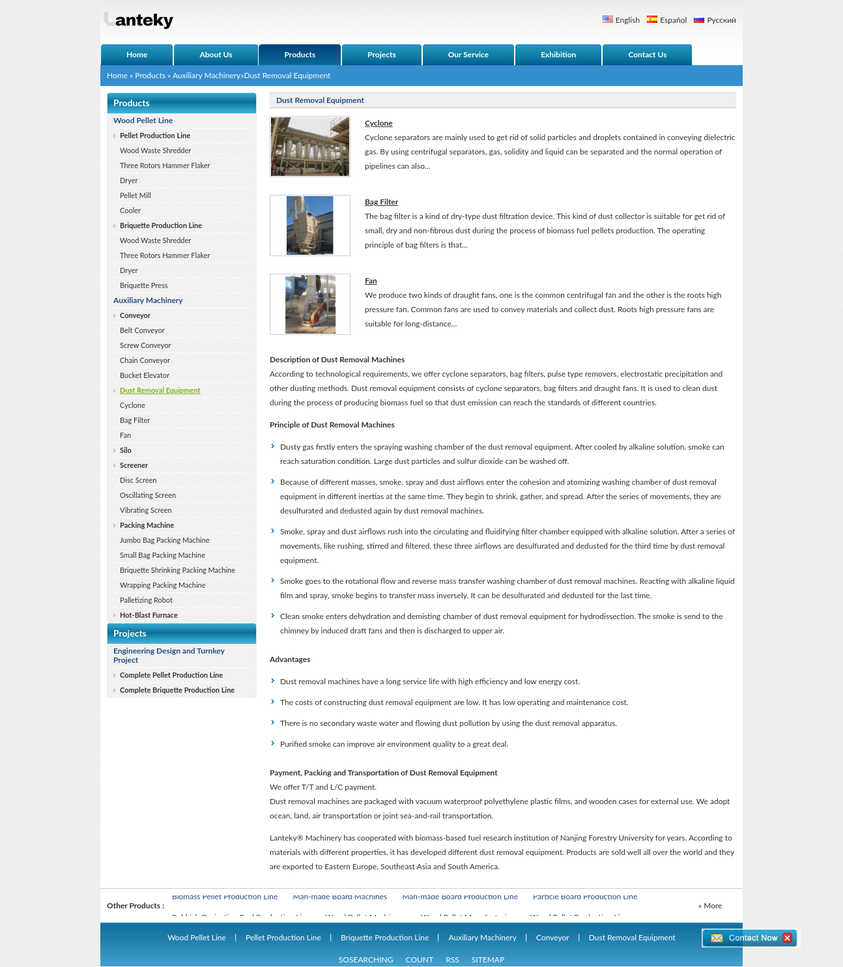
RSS (452, 959)
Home (117, 75)
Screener (134, 465)
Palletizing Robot (146, 600)
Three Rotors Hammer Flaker (165, 165)
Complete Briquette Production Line (177, 690)
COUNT (420, 959)
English (628, 20)
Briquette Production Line (161, 225)
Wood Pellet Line (143, 120)
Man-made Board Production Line (460, 897)
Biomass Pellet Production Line (225, 897)
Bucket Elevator (144, 375)
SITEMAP (488, 959)
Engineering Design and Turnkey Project (169, 655)
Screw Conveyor (145, 345)
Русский (721, 20)
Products (150, 75)
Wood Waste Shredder (155, 150)
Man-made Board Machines (340, 897)
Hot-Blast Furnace (149, 615)
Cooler (130, 210)
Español (673, 20)
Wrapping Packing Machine (163, 585)
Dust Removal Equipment (160, 390)
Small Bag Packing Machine (162, 555)
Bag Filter (135, 420)
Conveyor (135, 315)
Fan (125, 435)
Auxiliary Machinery (206, 75)
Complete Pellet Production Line (171, 675)
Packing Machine (147, 525)
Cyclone (132, 405)
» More (710, 905)
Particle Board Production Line (585, 897)
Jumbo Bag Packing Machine (164, 540)
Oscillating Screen (148, 495)
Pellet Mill (135, 195)
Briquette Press (143, 285)
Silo (126, 450)
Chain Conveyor (145, 360)
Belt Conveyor (142, 330)
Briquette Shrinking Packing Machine (177, 570)
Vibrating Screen (146, 510)
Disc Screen (138, 480)
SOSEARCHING (366, 959)
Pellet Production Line (155, 135)
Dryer (129, 180)
